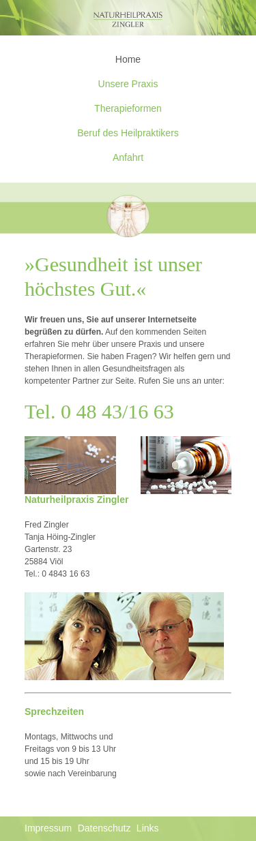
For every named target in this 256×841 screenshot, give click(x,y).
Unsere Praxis (128, 83)
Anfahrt (128, 157)
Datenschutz (104, 828)
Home (128, 59)
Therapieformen (128, 108)
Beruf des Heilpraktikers (128, 132)
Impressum (48, 828)
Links (148, 828)
